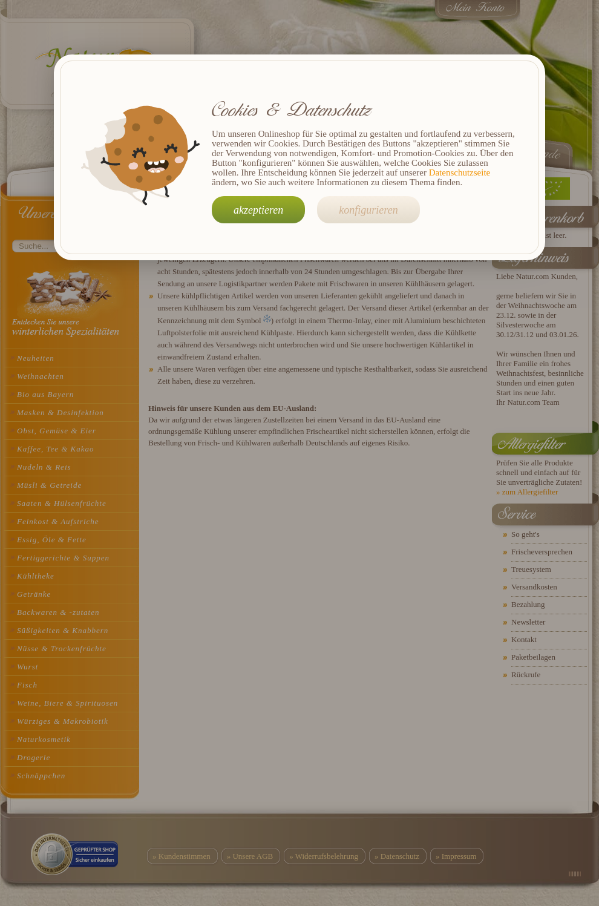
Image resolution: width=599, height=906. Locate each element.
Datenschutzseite (460, 172)
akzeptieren (258, 210)
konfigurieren (368, 210)
